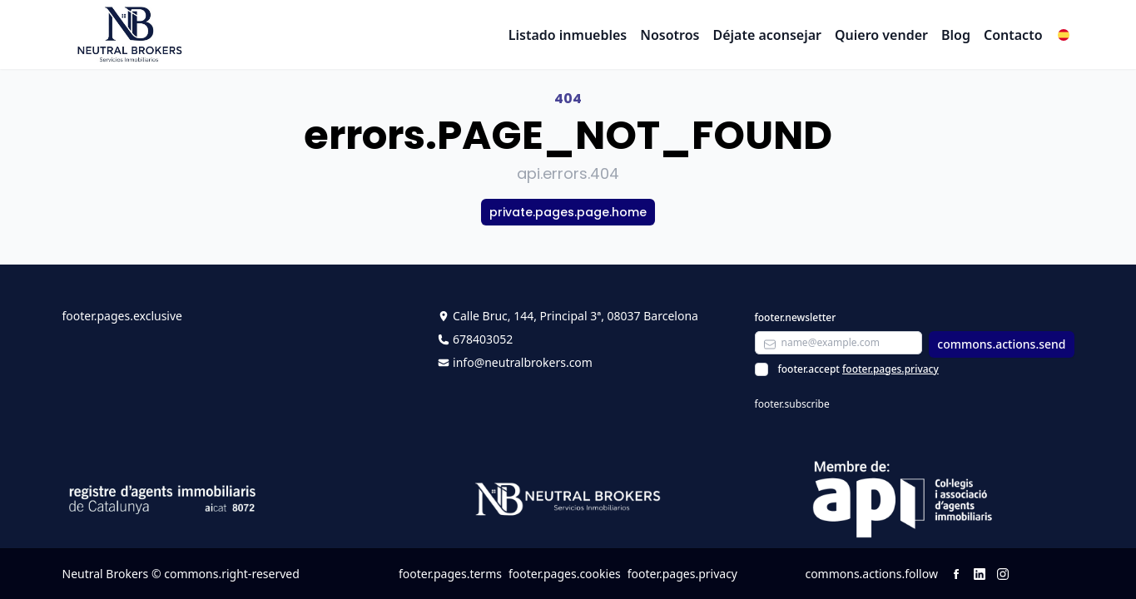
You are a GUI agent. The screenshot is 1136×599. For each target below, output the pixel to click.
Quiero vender (881, 35)
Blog (955, 35)
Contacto (1013, 35)
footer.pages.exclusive (122, 316)
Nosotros (669, 35)
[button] (1063, 35)
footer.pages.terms (450, 574)
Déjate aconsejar (766, 35)
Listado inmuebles (568, 35)
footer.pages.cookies (564, 574)
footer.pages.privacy (890, 369)
